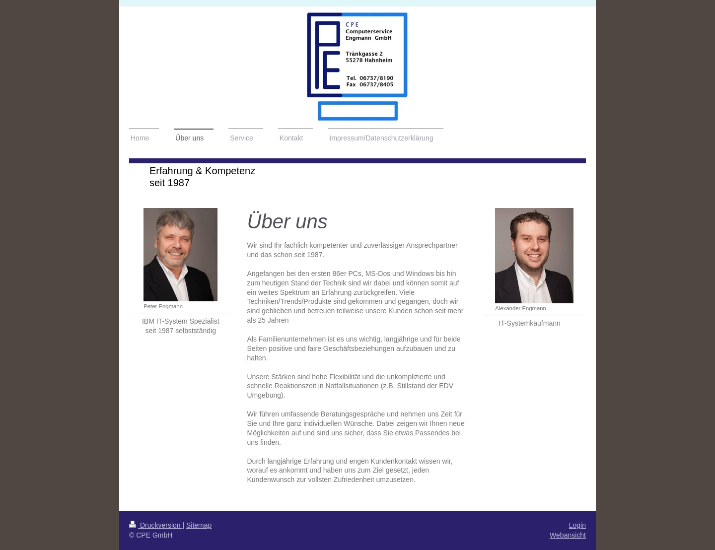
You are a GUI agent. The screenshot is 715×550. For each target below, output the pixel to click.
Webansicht (568, 535)
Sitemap (199, 525)
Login (577, 525)
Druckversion (155, 525)
